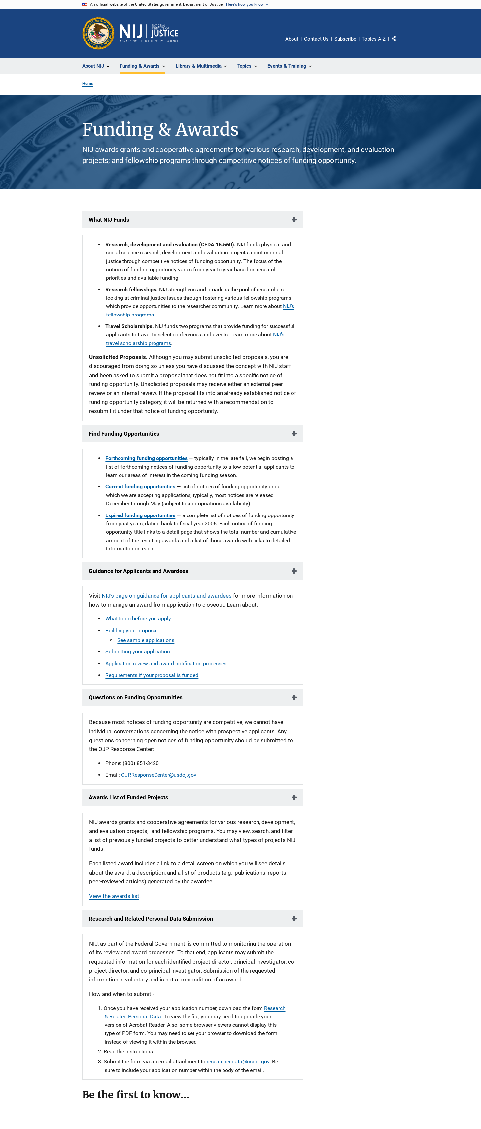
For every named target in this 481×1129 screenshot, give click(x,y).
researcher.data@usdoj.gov (238, 1061)
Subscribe (345, 39)
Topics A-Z (374, 39)
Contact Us (316, 39)
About (291, 39)
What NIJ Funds (109, 219)
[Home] (149, 33)
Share (396, 40)
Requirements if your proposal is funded (151, 675)
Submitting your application (137, 651)
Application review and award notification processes (165, 663)
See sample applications (145, 640)
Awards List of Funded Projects (128, 797)
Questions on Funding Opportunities (136, 697)
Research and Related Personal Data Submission (151, 918)
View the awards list (114, 896)
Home (87, 83)
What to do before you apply (138, 618)
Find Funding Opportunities (124, 433)
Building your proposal (131, 630)
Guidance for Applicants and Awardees (138, 571)
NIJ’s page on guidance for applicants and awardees (167, 595)
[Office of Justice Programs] (98, 33)
